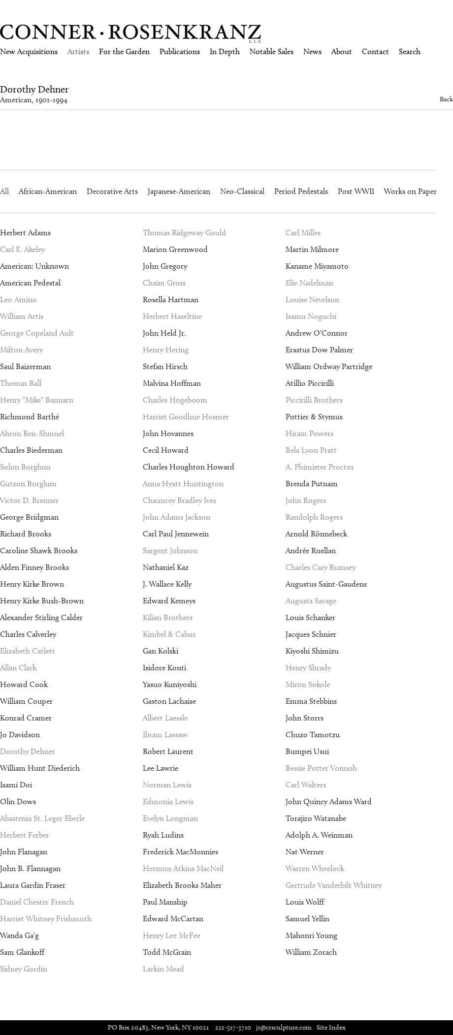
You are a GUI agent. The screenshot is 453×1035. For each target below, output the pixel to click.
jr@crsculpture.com (284, 1027)
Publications (180, 51)
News (312, 51)
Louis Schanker (310, 617)
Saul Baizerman (25, 366)
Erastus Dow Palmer (319, 349)
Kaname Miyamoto (317, 266)
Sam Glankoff (22, 952)
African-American (48, 191)
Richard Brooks (25, 533)
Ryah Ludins (163, 835)
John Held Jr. (164, 333)
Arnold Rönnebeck (316, 533)
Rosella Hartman (170, 299)
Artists (78, 51)
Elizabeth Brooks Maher (182, 885)
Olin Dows (18, 801)
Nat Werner (305, 851)
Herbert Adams (25, 232)
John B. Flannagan (30, 868)
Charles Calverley (28, 634)
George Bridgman (29, 517)
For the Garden (124, 51)
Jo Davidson (20, 734)
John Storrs (305, 717)
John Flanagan (23, 851)
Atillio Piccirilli (310, 383)
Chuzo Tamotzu (313, 734)
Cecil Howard (166, 450)
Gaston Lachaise (169, 701)
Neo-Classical (242, 191)
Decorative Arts (112, 191)
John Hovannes (168, 433)
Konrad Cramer (26, 717)
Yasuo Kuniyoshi (169, 684)
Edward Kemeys (169, 600)
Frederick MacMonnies (180, 851)
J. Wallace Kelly (167, 584)
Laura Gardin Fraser (32, 885)
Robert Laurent (168, 751)
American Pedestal (30, 282)
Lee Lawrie (160, 768)
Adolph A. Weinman (319, 835)
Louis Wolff (305, 902)
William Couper (26, 701)
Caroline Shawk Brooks (38, 550)
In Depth (225, 51)
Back (446, 99)
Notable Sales (271, 51)
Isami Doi (16, 784)
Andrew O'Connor (317, 333)
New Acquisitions (29, 51)
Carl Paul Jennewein (176, 533)
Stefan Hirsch (165, 366)
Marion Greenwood (175, 249)
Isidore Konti (164, 667)
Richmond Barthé (29, 416)
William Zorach (311, 952)
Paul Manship (165, 902)
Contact (375, 51)
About (341, 51)
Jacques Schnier (311, 634)
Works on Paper (410, 191)
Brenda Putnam (312, 483)
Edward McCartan (173, 918)
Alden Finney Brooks (34, 567)
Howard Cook (24, 684)
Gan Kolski (160, 651)
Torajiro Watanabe (316, 818)
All (4, 191)
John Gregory (165, 266)
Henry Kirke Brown (32, 584)
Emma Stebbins (311, 701)
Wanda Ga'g (19, 935)
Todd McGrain (167, 952)
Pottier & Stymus (314, 416)
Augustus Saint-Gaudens (326, 584)
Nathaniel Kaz (166, 567)
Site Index (331, 1027)
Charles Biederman (31, 450)
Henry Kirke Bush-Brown (42, 600)
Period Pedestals (301, 191)
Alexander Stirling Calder (41, 617)
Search (410, 51)
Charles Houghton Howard (188, 466)
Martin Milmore (312, 249)
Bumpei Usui (307, 751)
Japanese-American (179, 191)
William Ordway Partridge (329, 366)
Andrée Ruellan (311, 550)
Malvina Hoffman (172, 383)
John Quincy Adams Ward (329, 801)
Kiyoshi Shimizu (312, 651)
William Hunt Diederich (40, 768)
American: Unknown (34, 266)
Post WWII (356, 191)
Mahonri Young (311, 935)
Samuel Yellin (307, 918)
